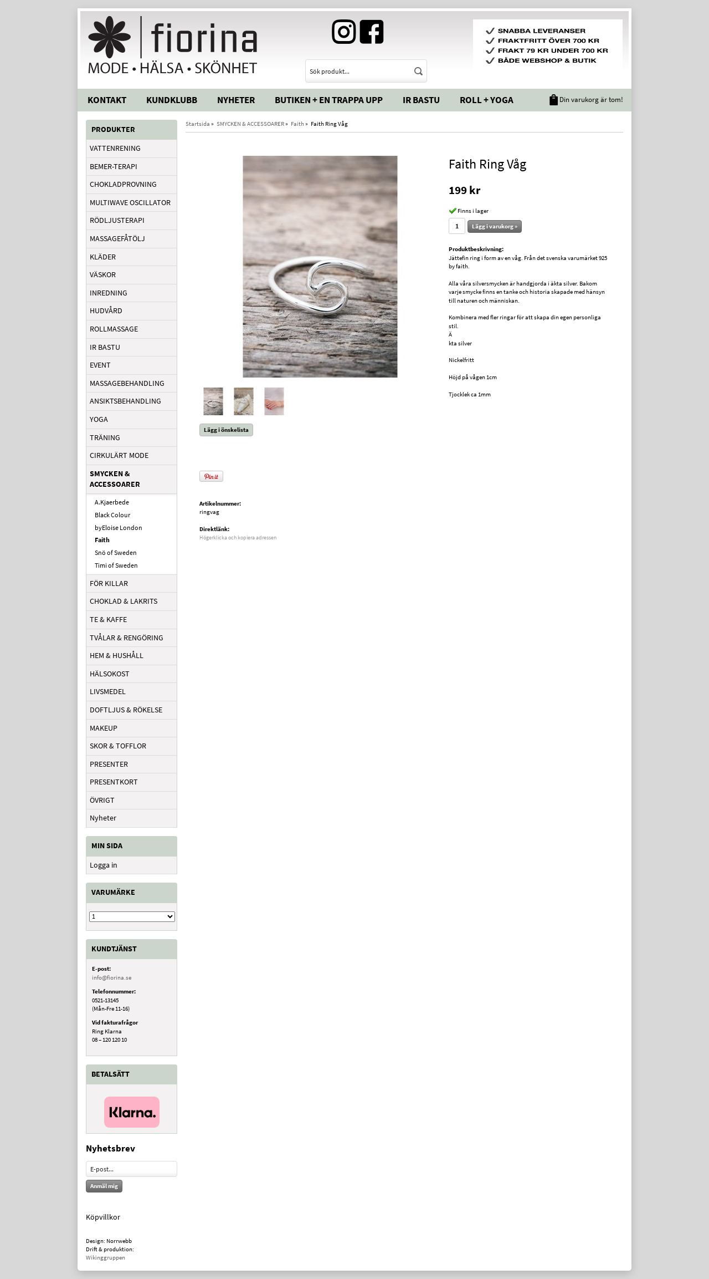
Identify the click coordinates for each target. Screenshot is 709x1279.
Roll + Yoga (486, 100)
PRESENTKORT (114, 782)
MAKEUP (103, 728)
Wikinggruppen (105, 1257)
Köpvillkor (103, 1217)
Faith (102, 540)
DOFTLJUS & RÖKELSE (126, 710)
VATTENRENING (115, 148)
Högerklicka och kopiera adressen (237, 537)
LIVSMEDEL (108, 691)
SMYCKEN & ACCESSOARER (115, 479)
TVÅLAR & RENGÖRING (126, 638)
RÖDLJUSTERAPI (117, 220)
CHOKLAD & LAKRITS (123, 601)
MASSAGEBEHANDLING (127, 383)
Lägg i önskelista (226, 430)
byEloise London (118, 527)
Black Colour (112, 515)
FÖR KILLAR (109, 583)
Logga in (103, 865)
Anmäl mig (104, 1186)
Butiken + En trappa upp (329, 100)
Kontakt (107, 100)
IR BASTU (105, 347)
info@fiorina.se (111, 977)
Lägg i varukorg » (494, 226)
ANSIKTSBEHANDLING (125, 401)
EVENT (100, 365)
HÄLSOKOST (110, 674)
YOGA (99, 419)
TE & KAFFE (108, 619)
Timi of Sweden (116, 565)
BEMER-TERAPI (113, 166)
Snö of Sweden (116, 552)
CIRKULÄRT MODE (119, 455)
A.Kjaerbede (112, 502)
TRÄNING (105, 437)
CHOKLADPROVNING (123, 184)
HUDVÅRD (106, 310)
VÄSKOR (103, 274)
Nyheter (236, 100)
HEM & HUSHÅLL (116, 655)
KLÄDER (103, 257)
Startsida (198, 124)
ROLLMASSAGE (114, 329)
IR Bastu (421, 100)
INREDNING (108, 293)
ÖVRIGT (102, 800)
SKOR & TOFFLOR (118, 746)
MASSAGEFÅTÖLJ (117, 238)
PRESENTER (109, 764)
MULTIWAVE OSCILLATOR (130, 202)
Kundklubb (171, 100)
